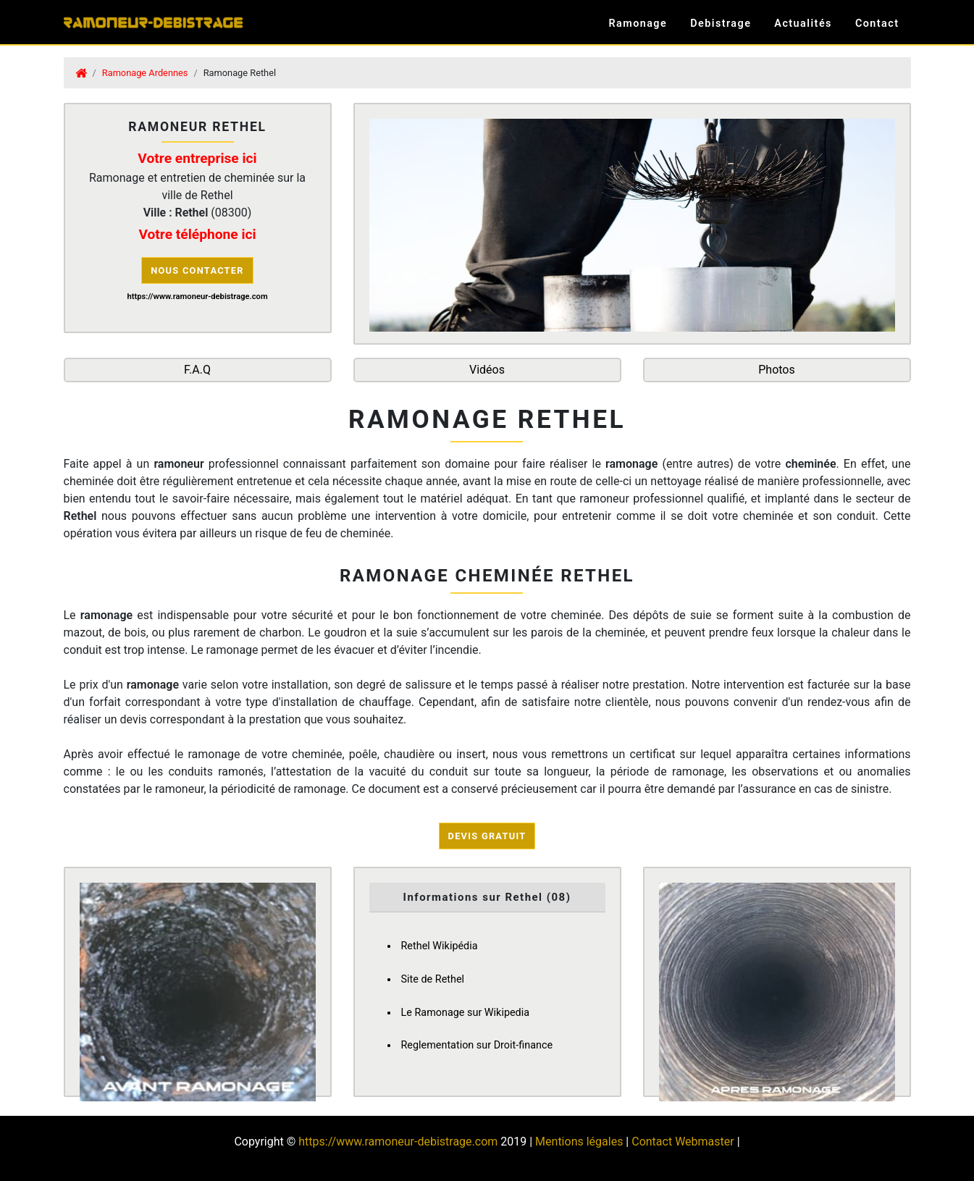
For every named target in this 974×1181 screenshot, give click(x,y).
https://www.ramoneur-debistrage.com (398, 1141)
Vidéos (487, 370)
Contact (877, 23)
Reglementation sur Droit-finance (477, 1045)
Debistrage (720, 23)
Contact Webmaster (682, 1141)
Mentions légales (579, 1141)
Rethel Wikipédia (439, 946)
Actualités (803, 23)
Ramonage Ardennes (145, 72)
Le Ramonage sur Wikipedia (465, 1012)
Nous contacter (197, 270)
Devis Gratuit (487, 836)
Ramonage (637, 23)
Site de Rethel (433, 979)
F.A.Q (197, 370)
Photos (776, 370)
